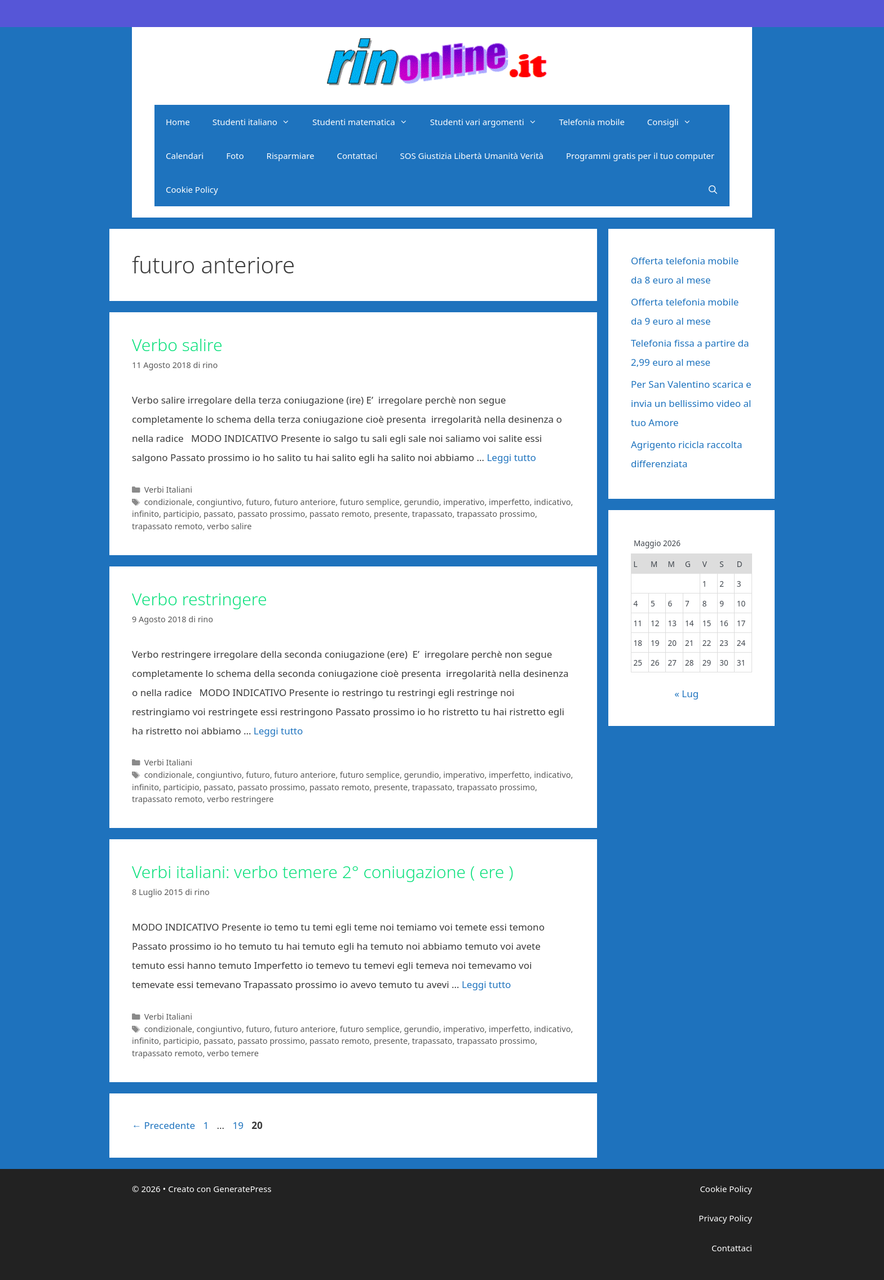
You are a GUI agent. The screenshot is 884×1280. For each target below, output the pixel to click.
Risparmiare (291, 155)
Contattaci (357, 155)
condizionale (168, 502)
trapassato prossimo (496, 513)
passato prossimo (272, 513)
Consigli (674, 122)
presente (391, 513)
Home (178, 121)
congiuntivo (219, 502)
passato (218, 513)
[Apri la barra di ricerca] (713, 189)
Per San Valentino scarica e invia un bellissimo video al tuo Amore (691, 403)
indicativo (552, 502)
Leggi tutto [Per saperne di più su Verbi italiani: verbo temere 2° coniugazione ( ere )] (486, 984)
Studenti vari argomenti (489, 122)
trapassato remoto (167, 526)
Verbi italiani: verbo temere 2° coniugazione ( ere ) (323, 871)
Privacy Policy (725, 1218)
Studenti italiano (257, 122)
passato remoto (340, 513)
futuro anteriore (304, 502)
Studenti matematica (365, 122)
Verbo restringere (199, 598)
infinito (145, 513)
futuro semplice (370, 502)
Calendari (185, 155)
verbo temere (233, 1053)
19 (239, 1125)
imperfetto (509, 502)
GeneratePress (242, 1188)
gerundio (421, 502)
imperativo (463, 502)
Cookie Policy (192, 189)
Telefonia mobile (592, 121)
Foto (235, 155)
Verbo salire (177, 344)
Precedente (163, 1125)
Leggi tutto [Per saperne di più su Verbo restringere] (278, 730)
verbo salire (229, 526)
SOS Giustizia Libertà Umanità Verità (471, 155)
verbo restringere (240, 799)
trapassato (432, 513)
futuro (257, 502)
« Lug (686, 693)
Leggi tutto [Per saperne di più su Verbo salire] (511, 457)
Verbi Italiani (168, 489)
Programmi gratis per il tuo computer (640, 155)
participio (181, 513)
